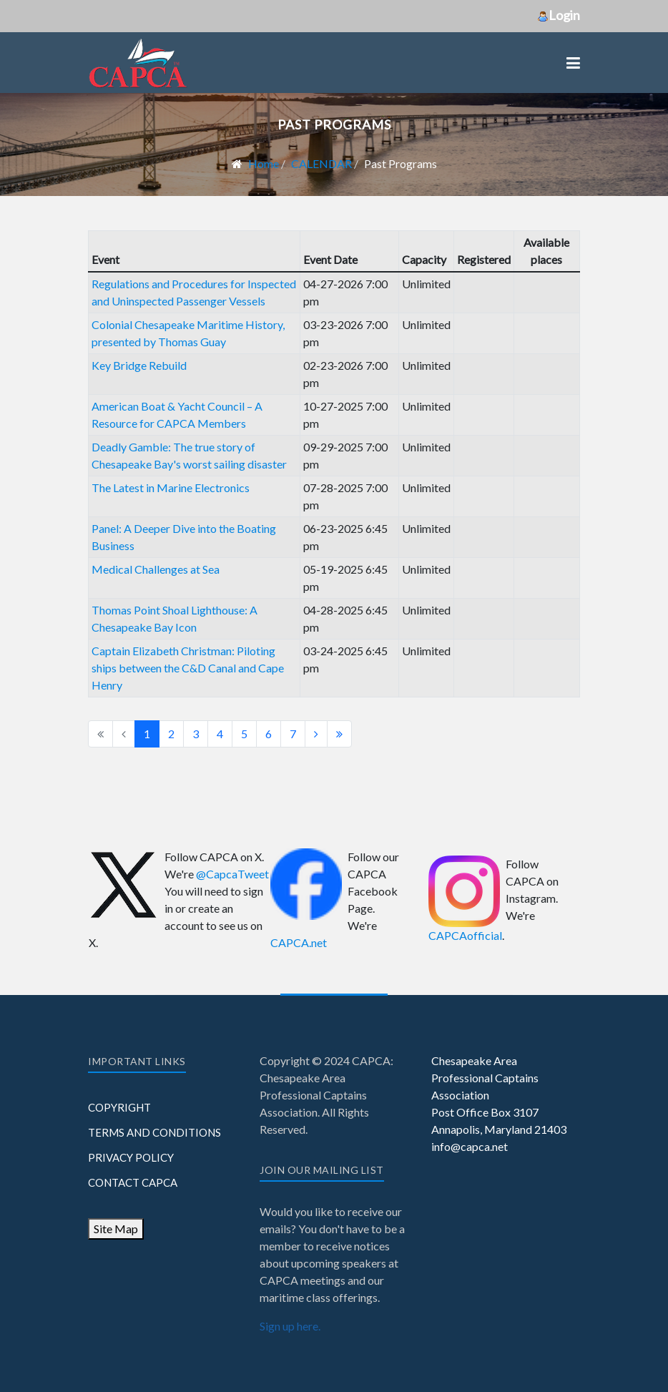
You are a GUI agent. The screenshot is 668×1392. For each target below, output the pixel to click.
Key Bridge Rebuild (139, 365)
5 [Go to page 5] (244, 733)
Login (558, 15)
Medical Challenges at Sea (156, 569)
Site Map (116, 1228)
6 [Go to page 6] (268, 733)
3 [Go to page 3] (195, 733)
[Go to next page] (316, 734)
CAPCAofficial (465, 935)
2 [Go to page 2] (171, 733)
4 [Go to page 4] (220, 733)
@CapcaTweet (232, 874)
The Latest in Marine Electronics (171, 487)
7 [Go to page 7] (293, 733)
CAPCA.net (298, 942)
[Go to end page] (339, 734)
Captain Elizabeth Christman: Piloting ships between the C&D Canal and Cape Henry (188, 668)
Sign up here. (290, 1326)
